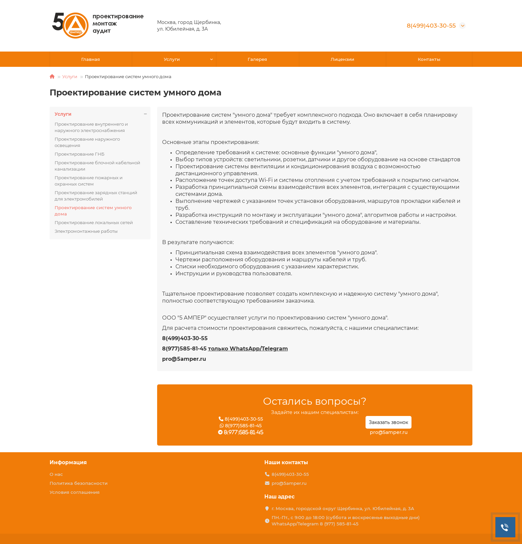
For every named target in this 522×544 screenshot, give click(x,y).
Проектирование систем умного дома (93, 210)
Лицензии (342, 59)
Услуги (172, 59)
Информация (68, 462)
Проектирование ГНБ (80, 154)
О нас (56, 474)
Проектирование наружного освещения (87, 142)
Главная (90, 59)
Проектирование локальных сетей (94, 222)
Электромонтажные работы (86, 231)
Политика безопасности (79, 483)
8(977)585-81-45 (241, 426)
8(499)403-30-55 (431, 25)
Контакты (429, 59)
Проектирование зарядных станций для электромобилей (96, 196)
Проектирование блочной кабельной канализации (97, 166)
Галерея (257, 59)
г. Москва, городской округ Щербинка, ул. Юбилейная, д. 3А (343, 508)
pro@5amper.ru (388, 432)
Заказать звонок (388, 422)
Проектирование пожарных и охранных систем (89, 181)
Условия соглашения (75, 492)
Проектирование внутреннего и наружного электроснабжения (91, 127)
